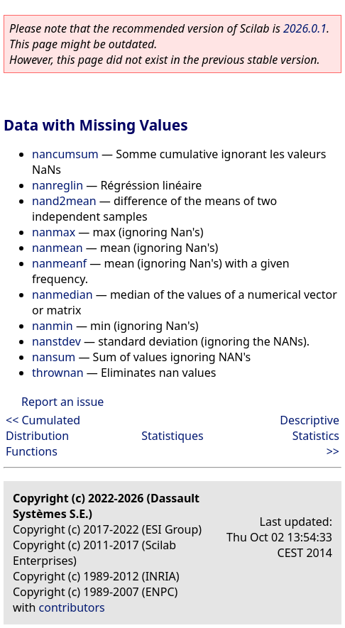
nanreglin (57, 185)
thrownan (58, 372)
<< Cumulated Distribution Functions (43, 435)
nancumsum (65, 154)
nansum (53, 357)
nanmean (57, 247)
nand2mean (64, 201)
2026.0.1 (305, 28)
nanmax (53, 232)
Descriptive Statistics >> (309, 435)
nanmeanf (59, 263)
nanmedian (62, 294)
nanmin (52, 326)
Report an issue (62, 401)
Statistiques (172, 436)
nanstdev (56, 341)
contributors (72, 607)
